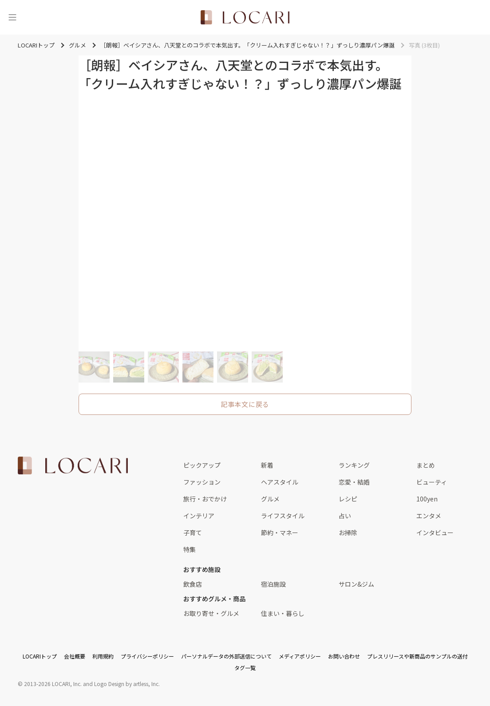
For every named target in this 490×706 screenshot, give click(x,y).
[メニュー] (12, 17)
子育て (192, 532)
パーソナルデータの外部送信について (226, 656)
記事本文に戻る (245, 404)
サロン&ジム (356, 584)
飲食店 (192, 584)
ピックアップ (202, 465)
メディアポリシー (300, 656)
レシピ (348, 498)
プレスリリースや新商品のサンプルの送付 (417, 656)
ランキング (354, 465)
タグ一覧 (245, 667)
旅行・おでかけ (205, 498)
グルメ (270, 498)
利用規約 (103, 656)
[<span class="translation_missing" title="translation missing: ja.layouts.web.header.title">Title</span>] (245, 17)
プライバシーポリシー (147, 656)
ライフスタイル (282, 515)
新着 (267, 465)
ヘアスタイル (279, 481)
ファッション (202, 481)
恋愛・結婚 (354, 481)
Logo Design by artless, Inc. (127, 683)
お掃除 (348, 532)
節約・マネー (279, 532)
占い (345, 515)
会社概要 (74, 656)
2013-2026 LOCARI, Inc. (53, 683)
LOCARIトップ (40, 656)
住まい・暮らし (282, 613)
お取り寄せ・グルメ (211, 613)
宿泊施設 (273, 584)
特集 (189, 549)
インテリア (198, 515)
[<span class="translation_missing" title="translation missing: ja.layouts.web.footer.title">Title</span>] (73, 465)
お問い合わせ (344, 656)
